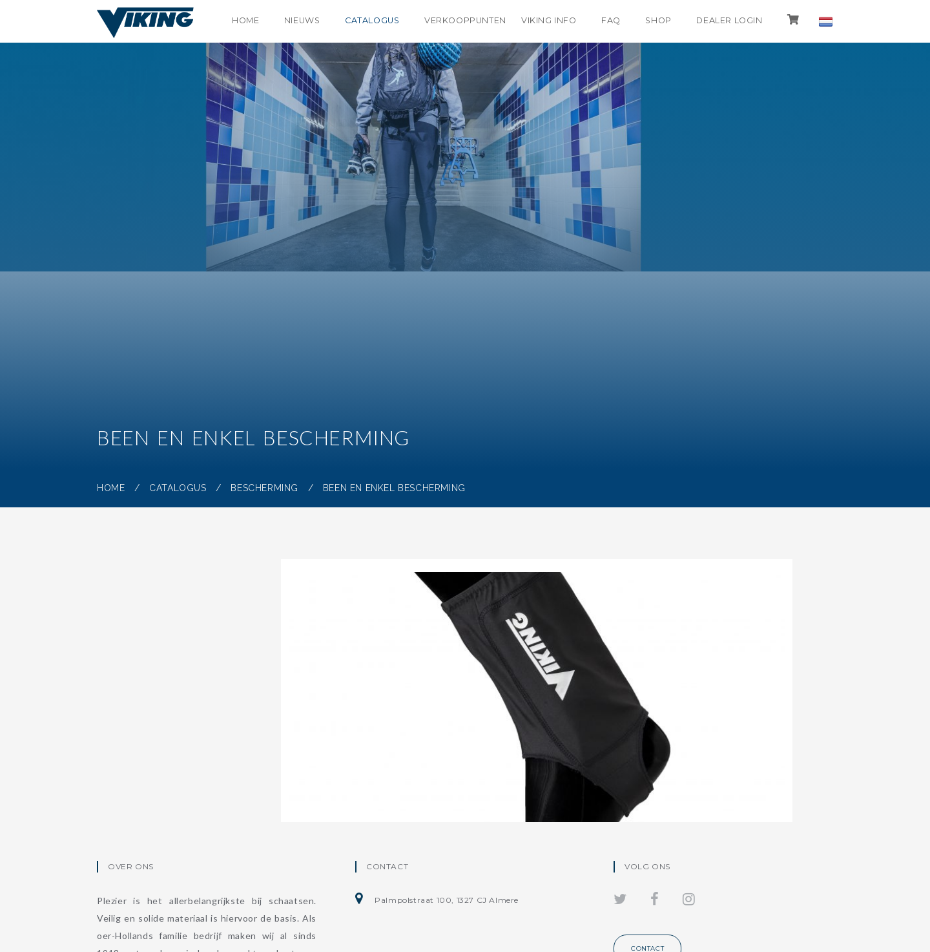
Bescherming (264, 488)
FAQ (605, 21)
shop (654, 21)
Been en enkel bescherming (394, 488)
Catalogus (361, 21)
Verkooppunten (457, 21)
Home (230, 21)
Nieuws (288, 21)
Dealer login (727, 21)
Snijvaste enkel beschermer (407, 737)
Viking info (541, 21)
